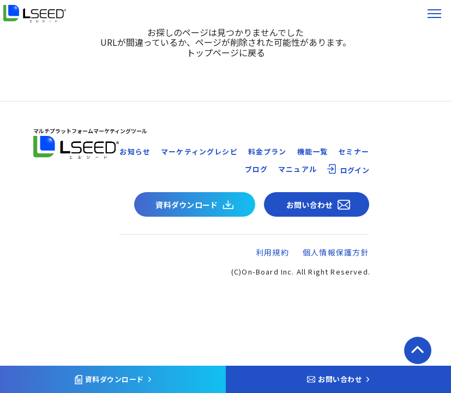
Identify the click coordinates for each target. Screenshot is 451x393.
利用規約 (272, 252)
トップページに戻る (226, 52)
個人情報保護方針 (336, 252)
